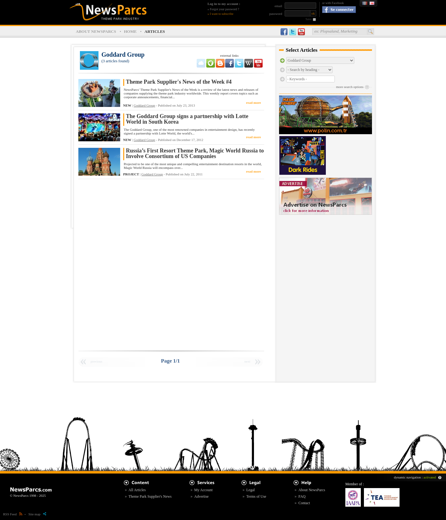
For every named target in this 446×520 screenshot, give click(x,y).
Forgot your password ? (224, 9)
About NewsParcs (311, 490)
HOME (130, 31)
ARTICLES (155, 31)
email (278, 6)
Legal (250, 490)
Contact (304, 503)
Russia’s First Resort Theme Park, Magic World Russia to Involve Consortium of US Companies (195, 153)
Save (309, 19)
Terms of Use (256, 496)
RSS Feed (12, 514)
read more (253, 102)
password (275, 13)
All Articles (137, 490)
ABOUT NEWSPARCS (96, 31)
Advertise (201, 496)
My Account (203, 490)
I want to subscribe (222, 13)
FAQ (301, 496)
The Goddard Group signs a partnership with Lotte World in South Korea (187, 119)
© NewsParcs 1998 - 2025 (28, 495)
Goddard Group (144, 105)
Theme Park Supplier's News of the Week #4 (179, 82)
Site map (37, 514)
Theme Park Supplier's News (150, 496)
